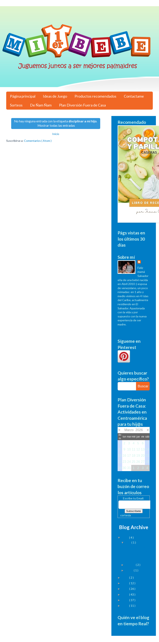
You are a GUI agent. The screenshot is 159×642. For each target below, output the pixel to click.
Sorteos (16, 105)
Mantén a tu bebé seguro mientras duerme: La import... (137, 552)
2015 (125, 577)
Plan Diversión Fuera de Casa (82, 105)
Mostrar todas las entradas (56, 125)
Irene (145, 262)
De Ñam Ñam (41, 105)
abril (128, 542)
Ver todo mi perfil (129, 330)
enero (129, 570)
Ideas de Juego (55, 96)
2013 (125, 588)
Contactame (134, 96)
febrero (130, 564)
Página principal (22, 96)
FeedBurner (139, 515)
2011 (125, 600)
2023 (125, 537)
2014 (125, 583)
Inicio (55, 134)
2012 (125, 594)
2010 (125, 605)
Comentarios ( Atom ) (38, 140)
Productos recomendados (95, 96)
